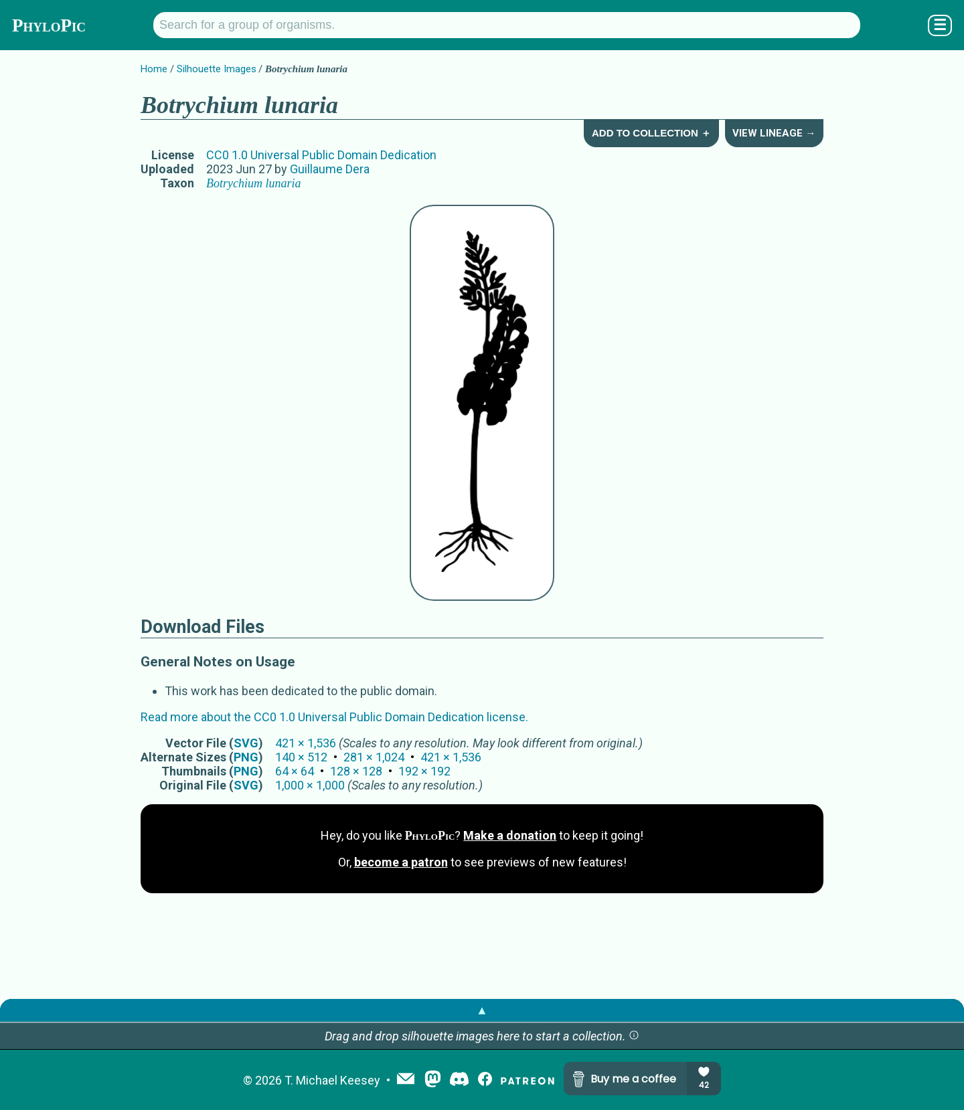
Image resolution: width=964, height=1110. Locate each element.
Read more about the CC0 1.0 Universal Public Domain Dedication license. (334, 717)
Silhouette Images (216, 69)
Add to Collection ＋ (651, 132)
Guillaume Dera (330, 169)
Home (154, 69)
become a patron (401, 862)
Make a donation (509, 835)
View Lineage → (773, 133)
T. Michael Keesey (332, 1080)
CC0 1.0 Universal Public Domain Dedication (321, 155)
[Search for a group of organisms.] (506, 25)
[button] (634, 1036)
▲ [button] (482, 1010)
